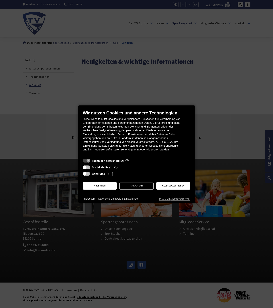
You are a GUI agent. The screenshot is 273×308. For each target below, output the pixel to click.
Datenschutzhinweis (109, 198)
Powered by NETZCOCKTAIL (174, 199)
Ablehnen (100, 185)
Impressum (89, 198)
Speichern (136, 185)
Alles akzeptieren (173, 185)
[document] (136, 133)
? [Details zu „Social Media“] (115, 167)
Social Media (100, 167)
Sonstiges (98, 173)
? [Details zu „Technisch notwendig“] (127, 160)
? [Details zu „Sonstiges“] (112, 173)
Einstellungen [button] (131, 198)
